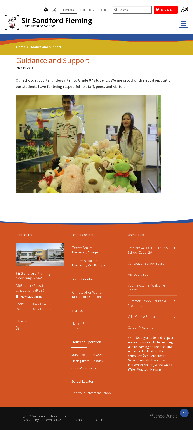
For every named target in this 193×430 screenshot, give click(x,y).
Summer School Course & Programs (151, 303)
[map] (45, 10)
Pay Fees (68, 10)
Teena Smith (82, 247)
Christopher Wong (87, 292)
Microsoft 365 (151, 274)
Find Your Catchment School (91, 393)
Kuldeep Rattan (85, 260)
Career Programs (151, 327)
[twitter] (54, 10)
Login (103, 10)
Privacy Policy (30, 420)
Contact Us (95, 420)
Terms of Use (54, 420)
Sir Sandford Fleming (56, 20)
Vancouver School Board (151, 263)
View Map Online (31, 296)
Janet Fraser (82, 323)
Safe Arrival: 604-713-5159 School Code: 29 (151, 250)
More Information (82, 368)
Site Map (75, 420)
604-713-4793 (41, 304)
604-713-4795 (41, 309)
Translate (87, 10)
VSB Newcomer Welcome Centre (151, 287)
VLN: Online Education (151, 316)
